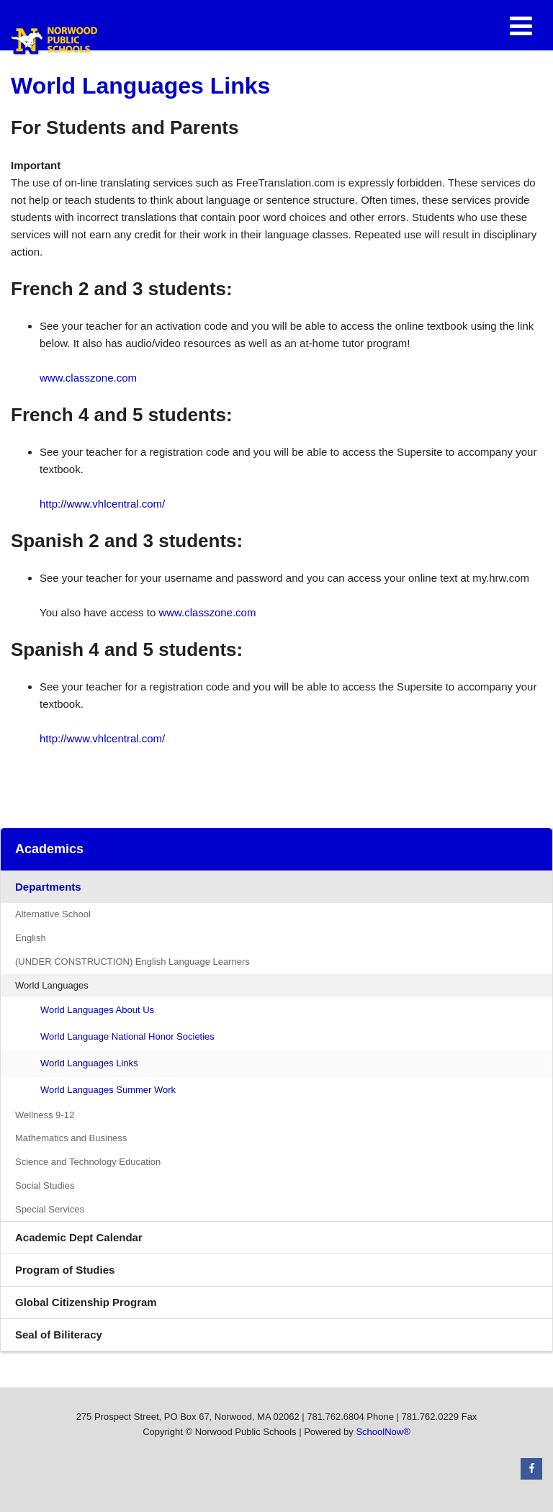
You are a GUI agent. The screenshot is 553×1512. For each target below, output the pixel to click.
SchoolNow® (383, 1431)
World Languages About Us (97, 1009)
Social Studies (44, 1185)
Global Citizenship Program (107, 1305)
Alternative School (53, 914)
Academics (49, 849)
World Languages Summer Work (108, 1089)
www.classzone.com (88, 378)
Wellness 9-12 (44, 1115)
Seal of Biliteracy (58, 1334)
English (30, 937)
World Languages (52, 985)
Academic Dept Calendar (79, 1237)
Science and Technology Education (88, 1161)
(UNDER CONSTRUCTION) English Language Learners (132, 961)
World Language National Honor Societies (127, 1036)
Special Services (49, 1209)
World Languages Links (89, 1063)
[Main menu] (520, 25)
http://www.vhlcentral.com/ (102, 504)
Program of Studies (86, 1273)
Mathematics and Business (71, 1138)
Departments (48, 887)
